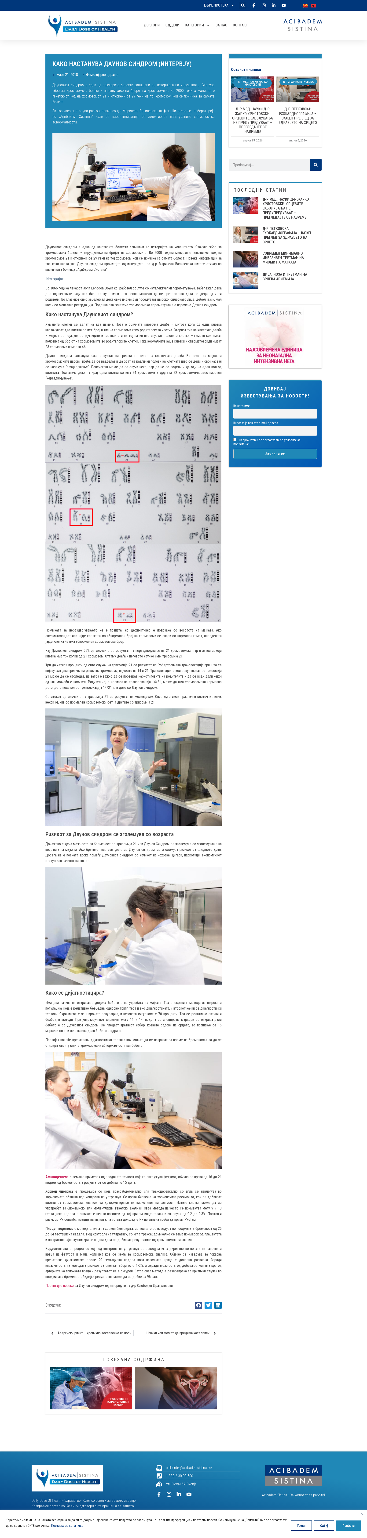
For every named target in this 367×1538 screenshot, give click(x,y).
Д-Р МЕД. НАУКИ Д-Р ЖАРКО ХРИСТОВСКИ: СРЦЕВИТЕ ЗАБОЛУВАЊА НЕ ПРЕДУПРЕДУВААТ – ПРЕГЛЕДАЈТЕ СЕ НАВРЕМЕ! (252, 120)
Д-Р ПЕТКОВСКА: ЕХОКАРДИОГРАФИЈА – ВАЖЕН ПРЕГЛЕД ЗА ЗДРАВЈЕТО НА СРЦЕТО (298, 116)
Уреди (299, 1525)
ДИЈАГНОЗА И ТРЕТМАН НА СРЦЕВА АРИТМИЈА (285, 276)
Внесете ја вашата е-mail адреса (255, 423)
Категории (197, 25)
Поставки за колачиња (85, 1525)
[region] (183, 1524)
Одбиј (323, 1525)
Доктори (152, 25)
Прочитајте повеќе (59, 1285)
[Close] (362, 1514)
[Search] (316, 165)
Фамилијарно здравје (102, 74)
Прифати (348, 1525)
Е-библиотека (219, 5)
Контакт (240, 25)
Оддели (172, 25)
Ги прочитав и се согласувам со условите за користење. (267, 442)
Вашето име (241, 406)
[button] (242, 5)
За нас (221, 25)
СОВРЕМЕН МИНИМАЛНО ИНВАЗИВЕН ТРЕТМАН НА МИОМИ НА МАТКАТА (283, 257)
